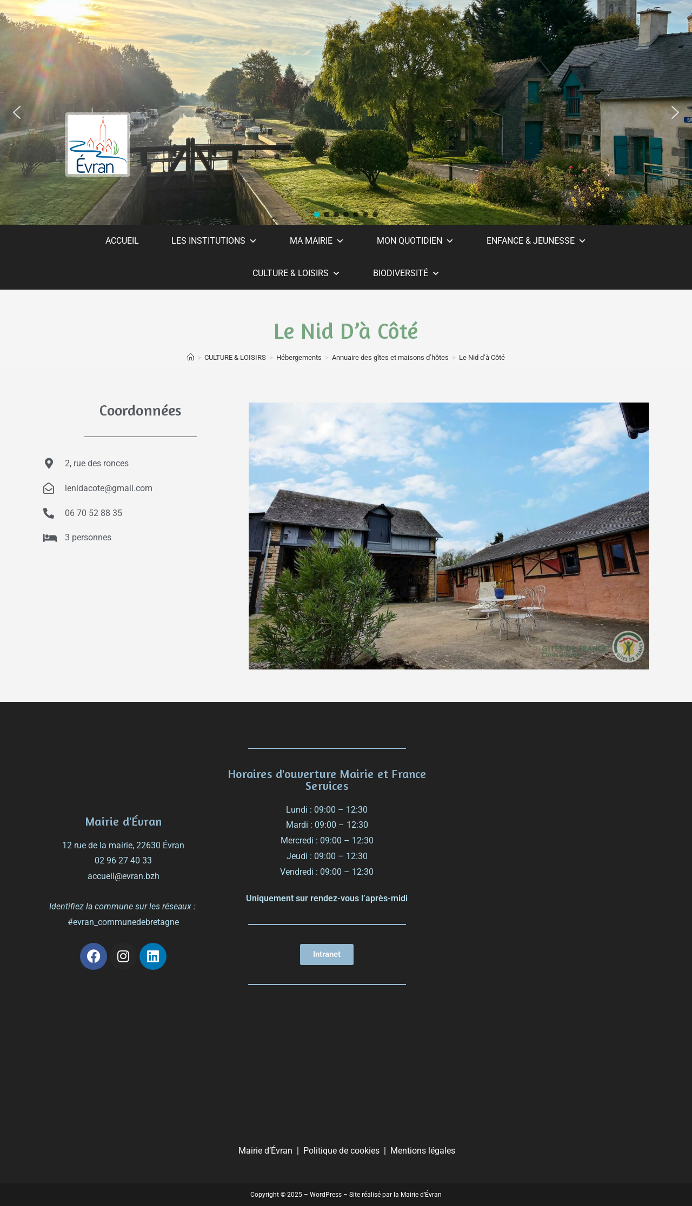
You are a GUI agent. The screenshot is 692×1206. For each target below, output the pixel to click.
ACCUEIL (122, 241)
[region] (346, 112)
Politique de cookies (341, 1150)
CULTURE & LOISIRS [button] (296, 273)
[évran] (549, 804)
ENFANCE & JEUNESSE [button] (537, 241)
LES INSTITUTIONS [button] (214, 241)
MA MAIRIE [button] (317, 241)
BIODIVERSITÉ (406, 273)
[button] (16, 112)
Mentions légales (422, 1150)
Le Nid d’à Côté (482, 357)
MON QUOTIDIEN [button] (415, 241)
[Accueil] (190, 357)
